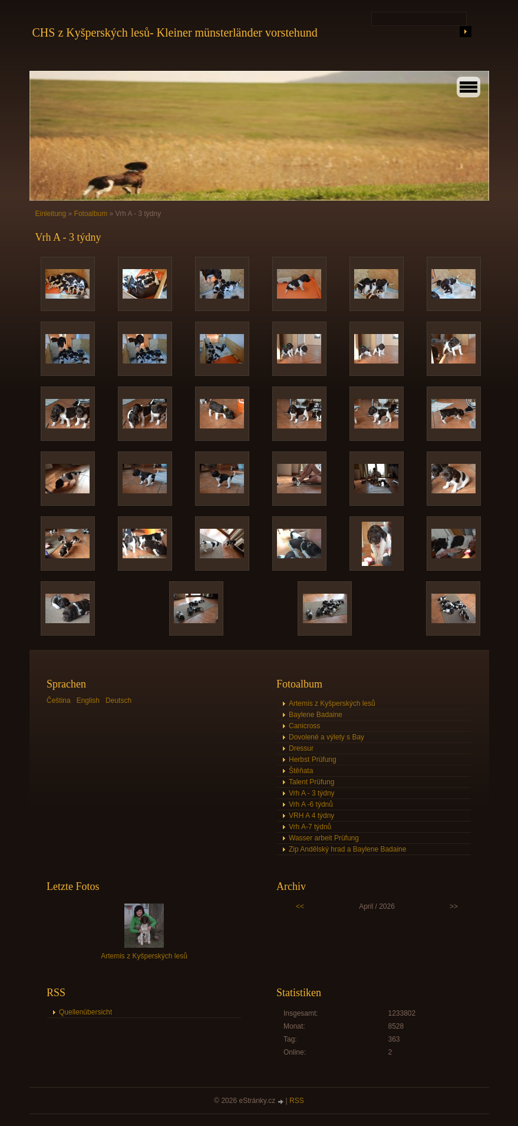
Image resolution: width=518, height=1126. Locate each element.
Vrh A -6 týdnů (311, 804)
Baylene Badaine (315, 715)
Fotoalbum (91, 214)
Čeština (59, 700)
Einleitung (51, 214)
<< (300, 906)
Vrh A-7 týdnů (310, 827)
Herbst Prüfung (312, 759)
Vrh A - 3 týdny (312, 793)
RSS (296, 1100)
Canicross (304, 726)
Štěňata (301, 771)
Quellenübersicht (85, 1012)
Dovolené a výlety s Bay (326, 737)
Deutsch (118, 700)
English (88, 700)
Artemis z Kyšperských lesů (332, 703)
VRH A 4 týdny (311, 815)
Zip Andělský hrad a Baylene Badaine (347, 849)
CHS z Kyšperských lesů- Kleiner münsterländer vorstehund (175, 32)
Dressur (301, 748)
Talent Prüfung (311, 782)
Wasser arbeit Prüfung (324, 838)
